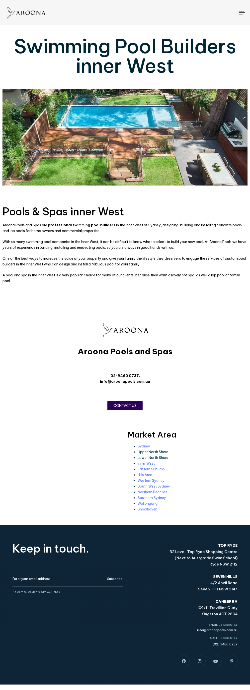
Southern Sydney (152, 498)
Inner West (146, 463)
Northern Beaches (152, 492)
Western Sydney (151, 480)
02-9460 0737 (124, 376)
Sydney (144, 446)
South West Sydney (154, 486)
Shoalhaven (147, 509)
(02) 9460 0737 (225, 644)
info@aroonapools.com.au (125, 381)
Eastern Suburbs (151, 469)
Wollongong (148, 503)
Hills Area (145, 475)
